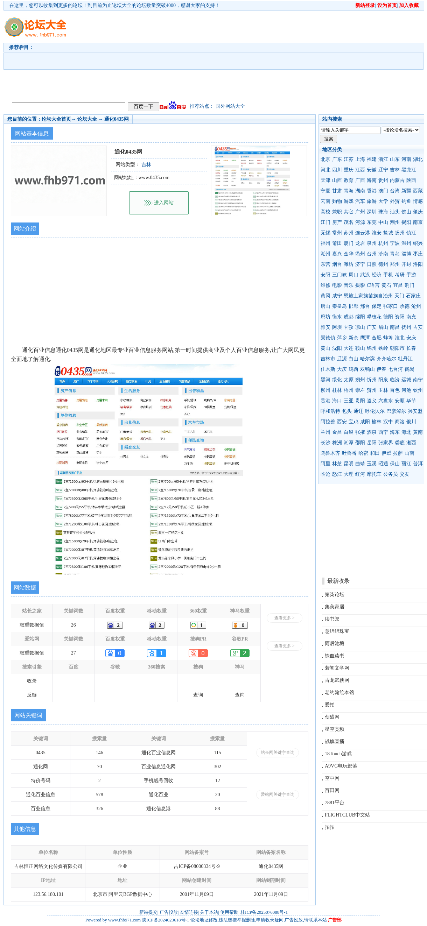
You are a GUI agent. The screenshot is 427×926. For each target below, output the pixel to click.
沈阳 (337, 348)
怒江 (337, 474)
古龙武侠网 (337, 680)
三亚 (349, 400)
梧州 (349, 390)
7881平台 (334, 802)
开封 (406, 264)
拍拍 (330, 827)
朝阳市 (397, 348)
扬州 (400, 232)
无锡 (325, 232)
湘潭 (349, 442)
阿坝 (337, 327)
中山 (383, 222)
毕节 (411, 400)
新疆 (406, 190)
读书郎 (332, 619)
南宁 (418, 379)
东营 (325, 264)
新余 (353, 337)
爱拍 (330, 704)
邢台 (365, 306)
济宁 (360, 264)
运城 (406, 379)
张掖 (360, 432)
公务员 (390, 474)
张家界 (385, 442)
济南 (383, 253)
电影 (337, 285)
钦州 (418, 390)
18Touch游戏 (338, 753)
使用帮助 (229, 912)
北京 (325, 159)
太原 (349, 379)
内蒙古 (397, 180)
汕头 (395, 211)
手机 (388, 274)
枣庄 (418, 253)
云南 (325, 201)
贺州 (372, 390)
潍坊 (349, 264)
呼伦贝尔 (375, 411)
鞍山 (360, 348)
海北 (406, 432)
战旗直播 (334, 741)
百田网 (332, 790)
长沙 (325, 442)
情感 (418, 201)
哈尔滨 (367, 358)
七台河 (395, 369)
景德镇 (328, 337)
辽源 (342, 358)
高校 (325, 211)
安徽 (372, 169)
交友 (405, 474)
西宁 (383, 432)
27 (73, 653)
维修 (325, 285)
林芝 (337, 463)
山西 (337, 180)
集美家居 (334, 606)
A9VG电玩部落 (341, 766)
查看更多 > (284, 617)
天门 (399, 295)
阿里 (325, 463)
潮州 (395, 222)
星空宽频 (334, 729)
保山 (395, 463)
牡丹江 (405, 358)
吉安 (418, 327)
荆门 (409, 285)
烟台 (337, 264)
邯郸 (353, 306)
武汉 (365, 274)
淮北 (400, 337)
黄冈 (325, 295)
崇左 (360, 390)
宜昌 (398, 285)
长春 (411, 348)
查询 (198, 695)
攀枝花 (374, 316)
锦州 (372, 348)
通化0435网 (116, 119)
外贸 (395, 201)
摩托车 (374, 474)
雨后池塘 (334, 643)
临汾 (395, 379)
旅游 (372, 201)
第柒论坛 (334, 594)
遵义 (372, 400)
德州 (383, 264)
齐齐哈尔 (386, 358)
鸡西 (353, 369)
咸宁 (337, 295)
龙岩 (360, 243)
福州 (325, 243)
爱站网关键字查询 (277, 794)
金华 (349, 253)
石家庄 (413, 295)
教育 (349, 180)
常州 (337, 232)
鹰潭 (365, 337)
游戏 (349, 201)
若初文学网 (337, 668)
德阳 (388, 316)
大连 (349, 348)
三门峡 (339, 274)
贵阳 (360, 400)
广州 (360, 211)
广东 (337, 159)
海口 (337, 400)
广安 (372, 327)
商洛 (400, 421)
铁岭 (383, 348)
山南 (409, 453)
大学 (383, 201)
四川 (337, 169)
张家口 (390, 306)
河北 (325, 169)
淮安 (377, 232)
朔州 (360, 379)
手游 (411, 274)
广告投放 (169, 912)
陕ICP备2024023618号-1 (165, 920)
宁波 (395, 243)
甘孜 (349, 327)
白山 (353, 358)
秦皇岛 (339, 306)
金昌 (337, 432)
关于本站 (209, 912)
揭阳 (406, 222)
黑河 (325, 379)
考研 (400, 274)
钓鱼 (406, 201)
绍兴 (418, 243)
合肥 (377, 337)
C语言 (373, 285)
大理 (349, 474)
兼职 (337, 211)
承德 (405, 306)
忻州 (372, 379)
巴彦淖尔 (396, 411)
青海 (349, 190)
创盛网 (332, 717)
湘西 (411, 442)
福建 (372, 159)
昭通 (383, 463)
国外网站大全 (230, 106)
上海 (360, 159)
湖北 (418, 159)
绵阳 (360, 316)
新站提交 (148, 912)
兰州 (325, 432)
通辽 (358, 411)
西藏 (418, 190)
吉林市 (328, 358)
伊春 (381, 369)
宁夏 (325, 190)
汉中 (388, 421)
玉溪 (372, 463)
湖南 (360, 190)
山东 (395, 159)
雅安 (325, 327)
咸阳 (365, 421)
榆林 (377, 421)
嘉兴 (337, 253)
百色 (395, 390)
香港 (372, 190)
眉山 (383, 327)
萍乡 (342, 337)
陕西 (411, 180)
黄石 (386, 285)
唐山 (325, 306)
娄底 (400, 442)
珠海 (383, 211)
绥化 (337, 379)
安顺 (400, 400)
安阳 (325, 274)
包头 (347, 411)
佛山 (406, 211)
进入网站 (164, 202)
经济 (377, 274)
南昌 (395, 327)
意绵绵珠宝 (337, 631)
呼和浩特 (330, 411)
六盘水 (385, 400)
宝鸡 (353, 421)
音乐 (349, 285)
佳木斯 (328, 369)
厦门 (349, 243)
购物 (337, 201)
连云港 (362, 232)
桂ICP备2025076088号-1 (264, 912)
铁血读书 (334, 655)
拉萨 (398, 453)
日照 (372, 264)
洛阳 (418, 264)
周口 (353, 274)
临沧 (325, 474)
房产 (337, 222)
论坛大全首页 (56, 119)
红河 (360, 474)
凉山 (360, 327)
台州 (372, 253)
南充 (411, 316)
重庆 (349, 169)
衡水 (337, 316)
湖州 (325, 253)
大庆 (342, 369)
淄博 (406, 253)
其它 (349, 211)
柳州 (325, 390)
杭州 (383, 243)
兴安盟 (415, 411)
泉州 (372, 243)
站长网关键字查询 (277, 752)
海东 (395, 432)
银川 (411, 421)
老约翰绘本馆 (339, 692)
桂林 (337, 390)
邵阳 (360, 442)
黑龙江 (408, 169)
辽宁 (383, 169)
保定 (377, 306)
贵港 (325, 400)
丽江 (406, 463)
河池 (406, 390)
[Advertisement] (133, 54)
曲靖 (360, 463)
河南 (406, 159)
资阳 (400, 316)
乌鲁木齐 (330, 453)
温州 (406, 243)
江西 (360, 169)
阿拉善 (328, 421)
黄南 (418, 432)
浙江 (383, 159)
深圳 (372, 211)
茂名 (349, 222)
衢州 (360, 253)
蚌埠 (388, 337)
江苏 (349, 159)
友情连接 (189, 912)
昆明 (349, 463)
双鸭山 (367, 369)
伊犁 (386, 453)
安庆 (411, 337)
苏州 (349, 232)
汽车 (360, 201)
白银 (349, 432)
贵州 (383, 180)
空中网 (332, 778)
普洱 (418, 463)
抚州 (406, 327)
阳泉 (383, 379)
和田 (375, 453)
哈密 (363, 453)
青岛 (395, 253)
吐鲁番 (349, 453)
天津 (325, 180)
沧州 (416, 306)
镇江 (411, 232)
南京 (418, 222)
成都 (349, 316)
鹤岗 (409, 369)
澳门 (383, 190)
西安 (342, 421)
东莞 (372, 222)
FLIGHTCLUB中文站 (347, 815)
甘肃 (337, 190)
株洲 (337, 442)
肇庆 (418, 211)
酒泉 (372, 432)
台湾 (395, 190)
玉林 (383, 390)
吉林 (395, 169)
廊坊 (325, 316)
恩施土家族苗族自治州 (368, 295)
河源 (360, 222)
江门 (325, 222)
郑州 (395, 264)
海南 (372, 180)
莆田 (337, 243)
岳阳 (372, 442)
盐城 (388, 232)
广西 (360, 180)
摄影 (360, 285)
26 (73, 625)
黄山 (325, 348)
